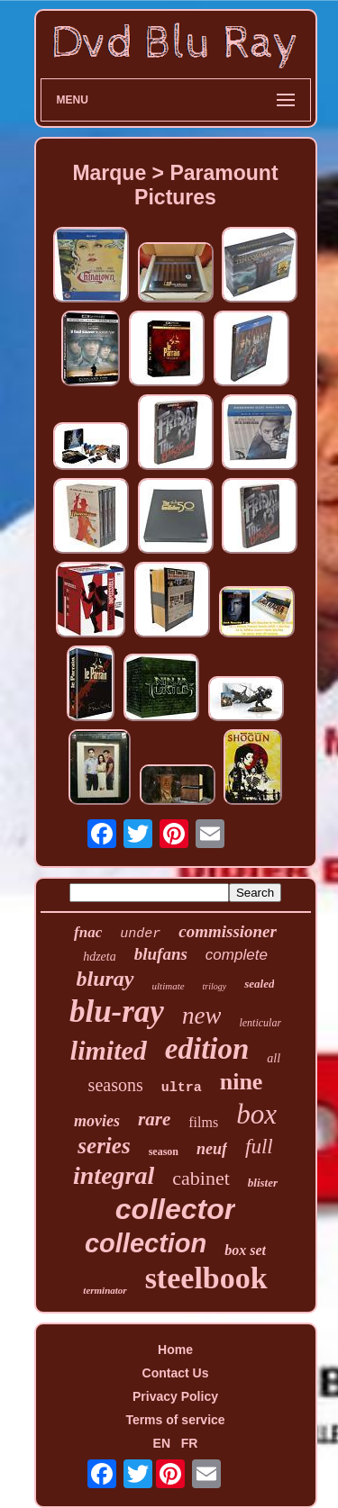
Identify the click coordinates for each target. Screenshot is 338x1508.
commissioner (227, 931)
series (104, 1145)
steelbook (206, 1278)
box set (245, 1250)
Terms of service (174, 1420)
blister (263, 1182)
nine (241, 1082)
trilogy (215, 986)
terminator (104, 1290)
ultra (181, 1088)
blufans (160, 953)
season (163, 1151)
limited (108, 1050)
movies (97, 1121)
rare (154, 1119)
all (273, 1058)
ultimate (168, 985)
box (256, 1114)
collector (175, 1209)
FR (189, 1443)
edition (207, 1049)
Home (175, 1349)
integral (113, 1175)
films (203, 1122)
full (259, 1146)
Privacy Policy (175, 1396)
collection (145, 1243)
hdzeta (99, 956)
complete (237, 954)
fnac (88, 932)
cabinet (201, 1178)
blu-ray (116, 1011)
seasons (115, 1085)
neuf (211, 1149)
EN (161, 1443)
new (202, 1015)
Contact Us (175, 1373)
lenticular (260, 1022)
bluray (105, 978)
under (140, 934)
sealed (259, 983)
